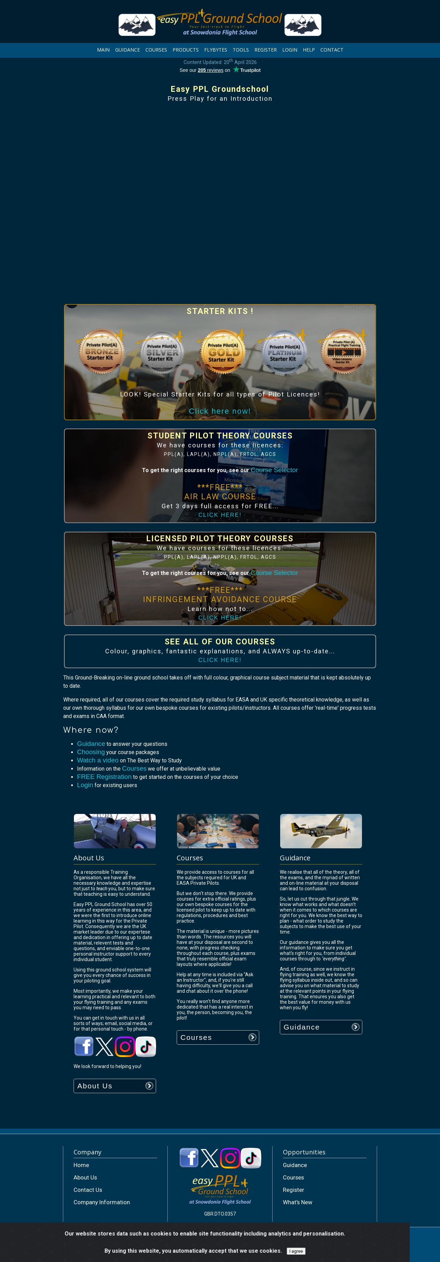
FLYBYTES (215, 49)
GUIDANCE (127, 49)
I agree (296, 1251)
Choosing (91, 751)
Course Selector (274, 470)
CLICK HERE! (220, 515)
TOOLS (241, 49)
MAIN (103, 49)
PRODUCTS (186, 49)
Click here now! (220, 411)
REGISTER (265, 49)
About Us (94, 1086)
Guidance (91, 743)
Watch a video (98, 760)
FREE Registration (104, 776)
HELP (309, 49)
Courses (134, 768)
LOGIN (289, 49)
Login (85, 784)
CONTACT (331, 49)
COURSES (156, 49)
